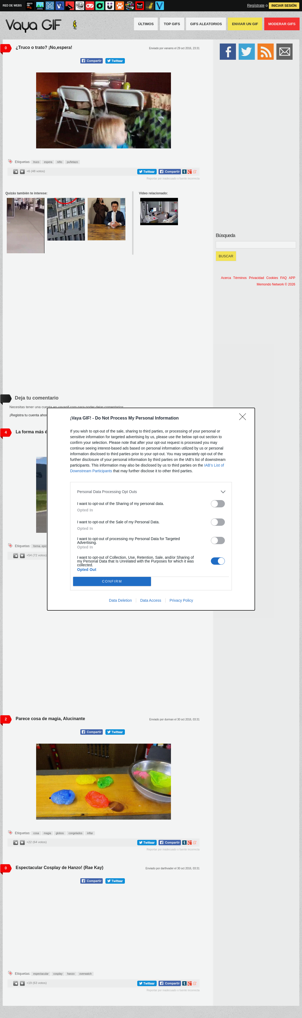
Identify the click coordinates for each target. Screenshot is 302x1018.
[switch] (218, 503)
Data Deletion (120, 600)
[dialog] (151, 509)
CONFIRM (112, 581)
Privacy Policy (181, 600)
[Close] (244, 418)
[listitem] (151, 492)
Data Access (150, 600)
